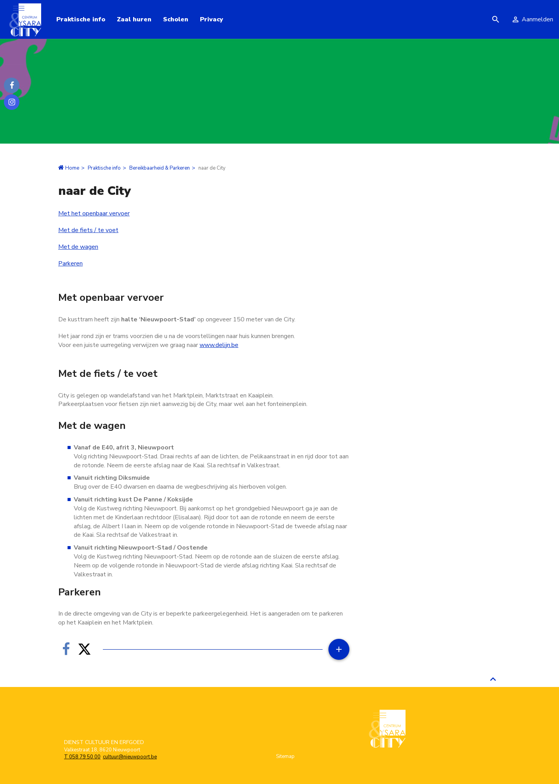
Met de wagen (78, 247)
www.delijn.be (219, 345)
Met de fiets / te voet (88, 230)
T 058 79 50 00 (82, 756)
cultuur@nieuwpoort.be (130, 756)
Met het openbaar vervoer (94, 213)
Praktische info (104, 168)
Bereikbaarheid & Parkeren (159, 168)
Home (72, 168)
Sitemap (285, 756)
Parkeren (70, 263)
